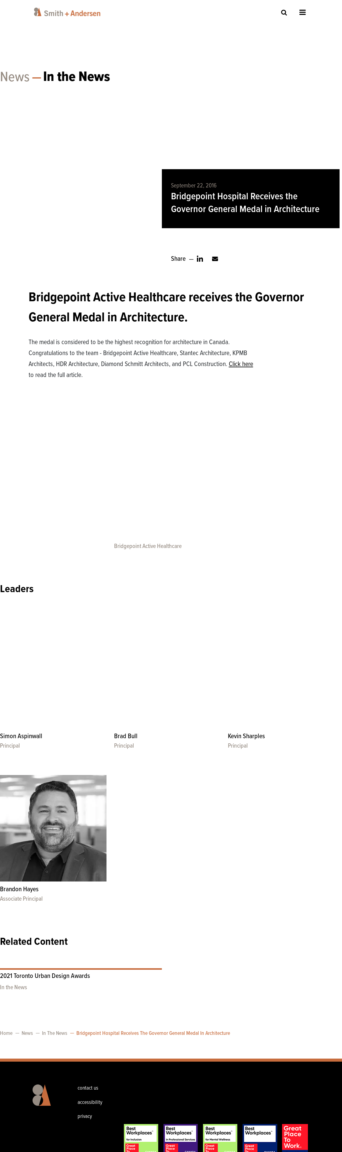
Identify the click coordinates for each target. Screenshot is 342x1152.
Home (6, 1033)
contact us (88, 1088)
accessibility (90, 1102)
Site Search (284, 12)
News (15, 77)
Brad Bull (126, 736)
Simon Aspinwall (21, 736)
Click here (241, 364)
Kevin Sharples (246, 736)
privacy (85, 1116)
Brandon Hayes (19, 889)
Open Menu (302, 12)
